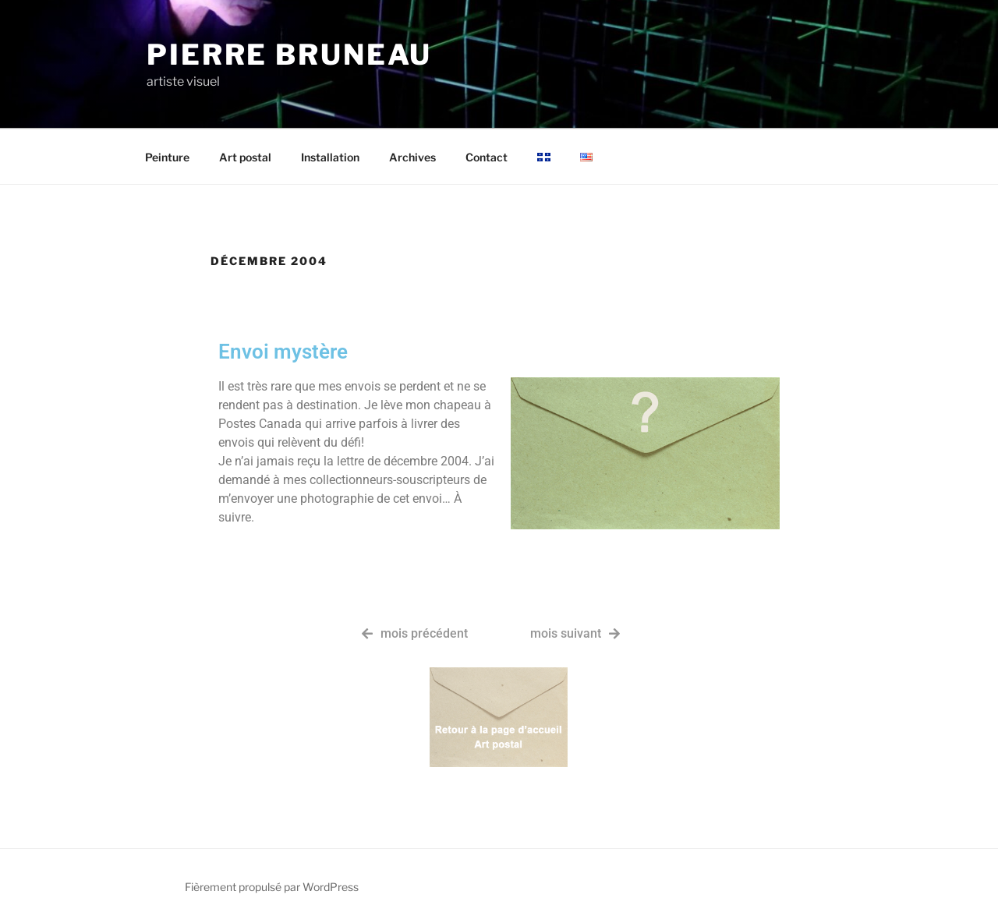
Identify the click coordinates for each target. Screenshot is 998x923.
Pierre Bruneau (289, 54)
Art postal (245, 157)
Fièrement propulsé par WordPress (272, 886)
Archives (412, 157)
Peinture (167, 157)
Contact (486, 157)
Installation (330, 157)
